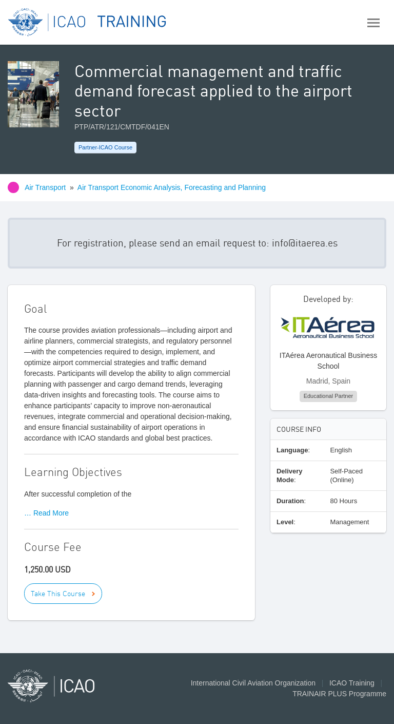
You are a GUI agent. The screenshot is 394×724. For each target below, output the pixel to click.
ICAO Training (352, 683)
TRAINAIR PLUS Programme (339, 694)
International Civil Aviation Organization (253, 683)
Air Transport (45, 187)
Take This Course (58, 593)
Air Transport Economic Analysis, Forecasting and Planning (171, 187)
